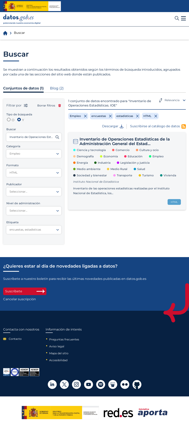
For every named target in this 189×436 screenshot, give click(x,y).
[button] (183, 18)
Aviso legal (56, 346)
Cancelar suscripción (19, 299)
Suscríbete (24, 291)
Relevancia (172, 100)
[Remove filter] (78, 116)
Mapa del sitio (58, 353)
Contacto (15, 339)
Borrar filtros (49, 105)
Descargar (112, 126)
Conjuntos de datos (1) (23, 88)
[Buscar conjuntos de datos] (33, 137)
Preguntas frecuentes (64, 339)
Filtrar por (17, 105)
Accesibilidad (58, 360)
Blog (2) (57, 88)
